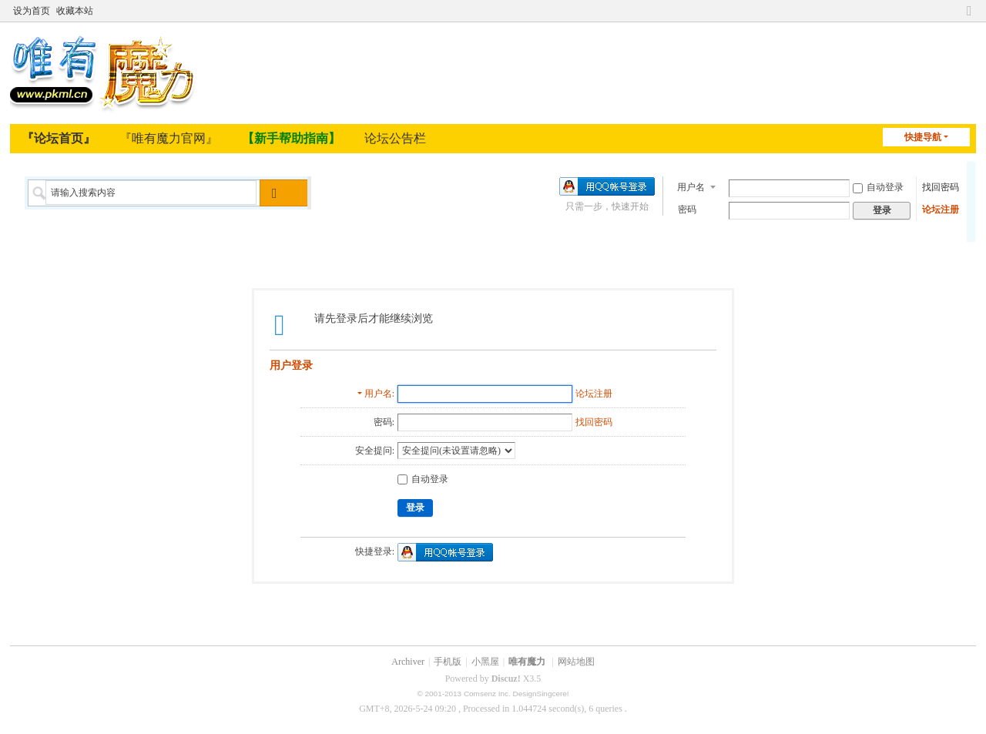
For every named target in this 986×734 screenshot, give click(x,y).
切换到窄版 (969, 10)
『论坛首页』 (59, 138)
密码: (384, 422)
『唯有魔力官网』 (168, 138)
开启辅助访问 (954, 10)
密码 (687, 208)
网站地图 (576, 661)
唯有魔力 (526, 661)
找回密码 (940, 186)
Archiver (407, 661)
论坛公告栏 (395, 138)
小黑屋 (485, 661)
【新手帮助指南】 (291, 138)
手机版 (447, 661)
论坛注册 (940, 208)
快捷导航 (922, 137)
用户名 (691, 186)
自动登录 (878, 186)
